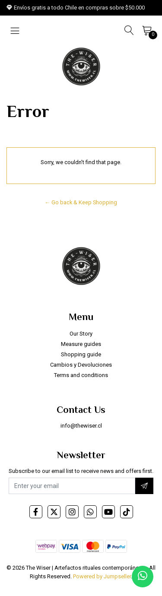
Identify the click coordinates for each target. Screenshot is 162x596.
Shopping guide (81, 354)
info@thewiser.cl (81, 425)
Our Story (81, 333)
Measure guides (81, 344)
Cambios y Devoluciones (81, 364)
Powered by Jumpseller (102, 576)
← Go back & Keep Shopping (81, 202)
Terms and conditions (81, 375)
